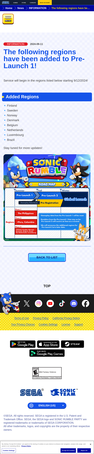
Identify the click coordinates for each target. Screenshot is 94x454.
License (66, 324)
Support (78, 324)
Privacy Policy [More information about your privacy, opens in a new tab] (26, 447)
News (20, 8)
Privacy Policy (41, 318)
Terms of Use (21, 318)
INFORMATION (37, 8)
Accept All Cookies (68, 451)
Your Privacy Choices (23, 324)
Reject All (84, 451)
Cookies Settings (48, 324)
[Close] (90, 445)
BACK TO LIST (47, 257)
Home (8, 8)
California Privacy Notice (66, 318)
